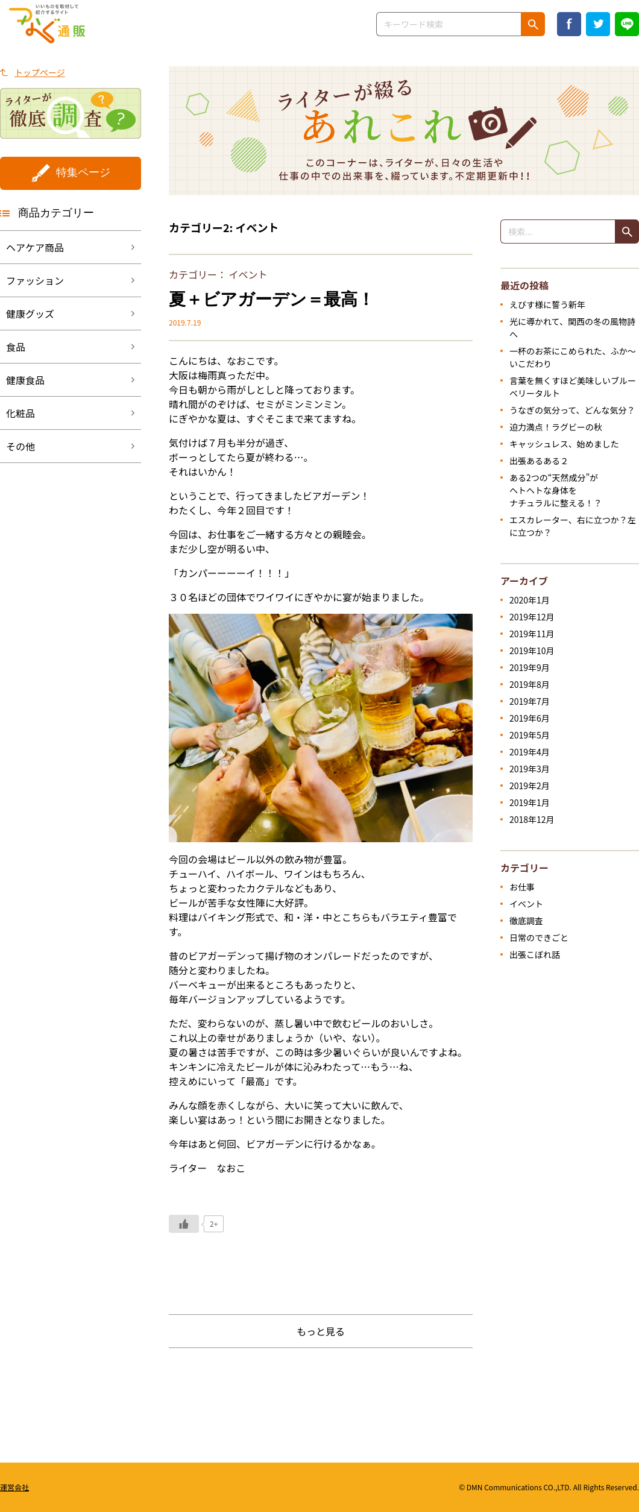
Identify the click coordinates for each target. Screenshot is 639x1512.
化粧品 (20, 413)
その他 (20, 446)
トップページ (39, 72)
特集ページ (83, 172)
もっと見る (321, 1331)
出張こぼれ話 (534, 954)
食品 (15, 346)
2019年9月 (529, 667)
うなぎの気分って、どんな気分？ (572, 410)
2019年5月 (529, 735)
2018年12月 (532, 819)
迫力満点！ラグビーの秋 (555, 427)
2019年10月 (532, 650)
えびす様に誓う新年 (547, 304)
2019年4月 (529, 752)
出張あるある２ (538, 461)
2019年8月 (529, 684)
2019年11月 (532, 634)
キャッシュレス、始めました (564, 444)
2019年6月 (529, 718)
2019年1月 (529, 802)
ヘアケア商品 (35, 247)
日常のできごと (538, 937)
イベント (248, 274)
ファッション (35, 280)
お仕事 (522, 887)
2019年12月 (532, 617)
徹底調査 (526, 921)
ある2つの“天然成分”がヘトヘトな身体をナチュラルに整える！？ (555, 490)
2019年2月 (529, 786)
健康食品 (25, 380)
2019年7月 (529, 701)
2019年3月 (529, 769)
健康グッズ (30, 313)
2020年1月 (529, 600)
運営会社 (14, 1487)
